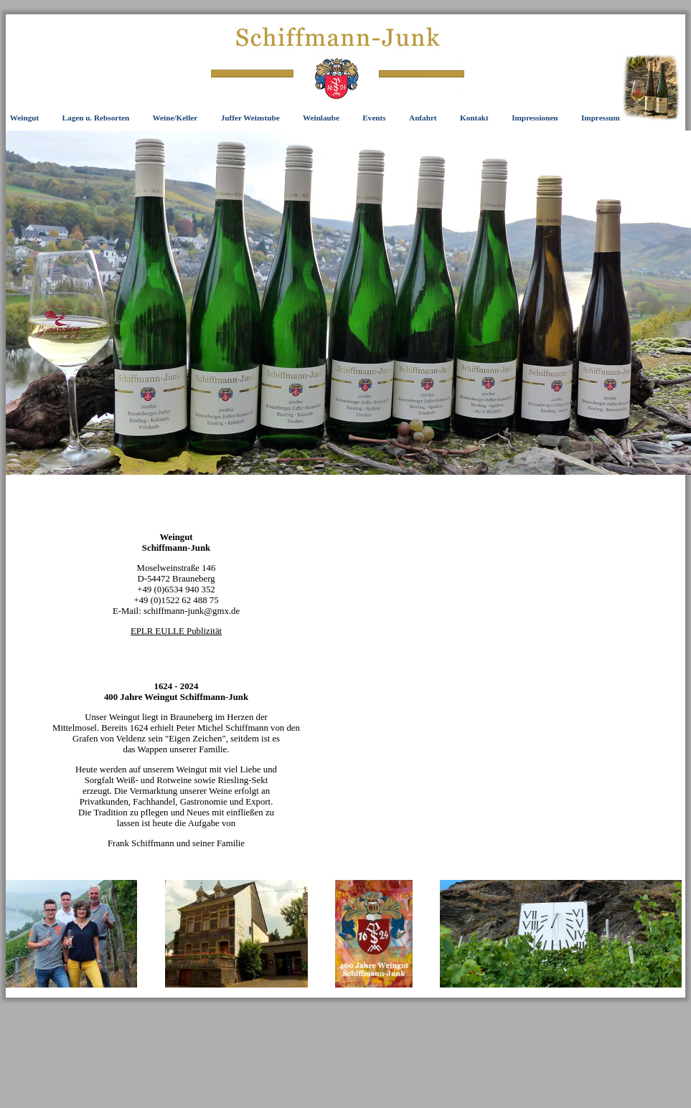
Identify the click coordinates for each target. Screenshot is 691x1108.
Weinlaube (321, 117)
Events (373, 117)
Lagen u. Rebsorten (96, 117)
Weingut (24, 117)
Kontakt (474, 117)
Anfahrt (423, 117)
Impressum (600, 117)
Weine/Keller (175, 117)
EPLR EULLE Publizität (176, 631)
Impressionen (535, 117)
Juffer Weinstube (250, 117)
